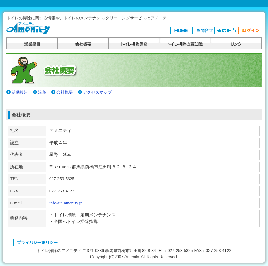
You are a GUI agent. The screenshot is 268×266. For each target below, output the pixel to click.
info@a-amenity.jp (65, 202)
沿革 (42, 92)
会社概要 (64, 92)
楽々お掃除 (226, 30)
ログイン (249, 30)
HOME (181, 30)
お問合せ (203, 30)
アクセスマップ (97, 92)
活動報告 (20, 92)
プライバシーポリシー (36, 242)
